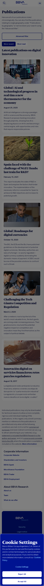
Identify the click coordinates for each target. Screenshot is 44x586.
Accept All (22, 581)
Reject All (22, 574)
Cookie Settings (21, 567)
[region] (22, 560)
